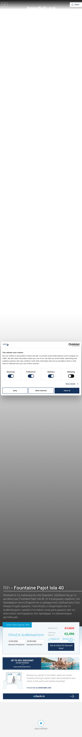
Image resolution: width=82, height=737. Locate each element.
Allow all (67, 390)
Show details (70, 384)
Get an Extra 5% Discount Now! (61, 647)
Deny (15, 390)
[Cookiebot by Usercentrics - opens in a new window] (70, 344)
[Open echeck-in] (41, 686)
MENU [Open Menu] (77, 5)
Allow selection (41, 390)
